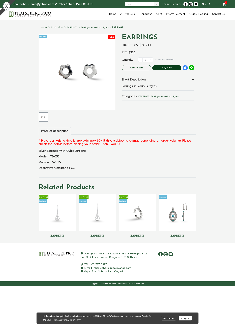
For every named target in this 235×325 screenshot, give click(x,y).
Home (44, 27)
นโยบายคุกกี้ (76, 319)
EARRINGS (72, 27)
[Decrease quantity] (140, 60)
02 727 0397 (99, 264)
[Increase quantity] (151, 60)
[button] (142, 4)
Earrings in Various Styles (95, 27)
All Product (57, 27)
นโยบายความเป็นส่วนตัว (57, 319)
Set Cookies (168, 318)
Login (165, 4)
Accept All (185, 318)
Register (176, 4)
